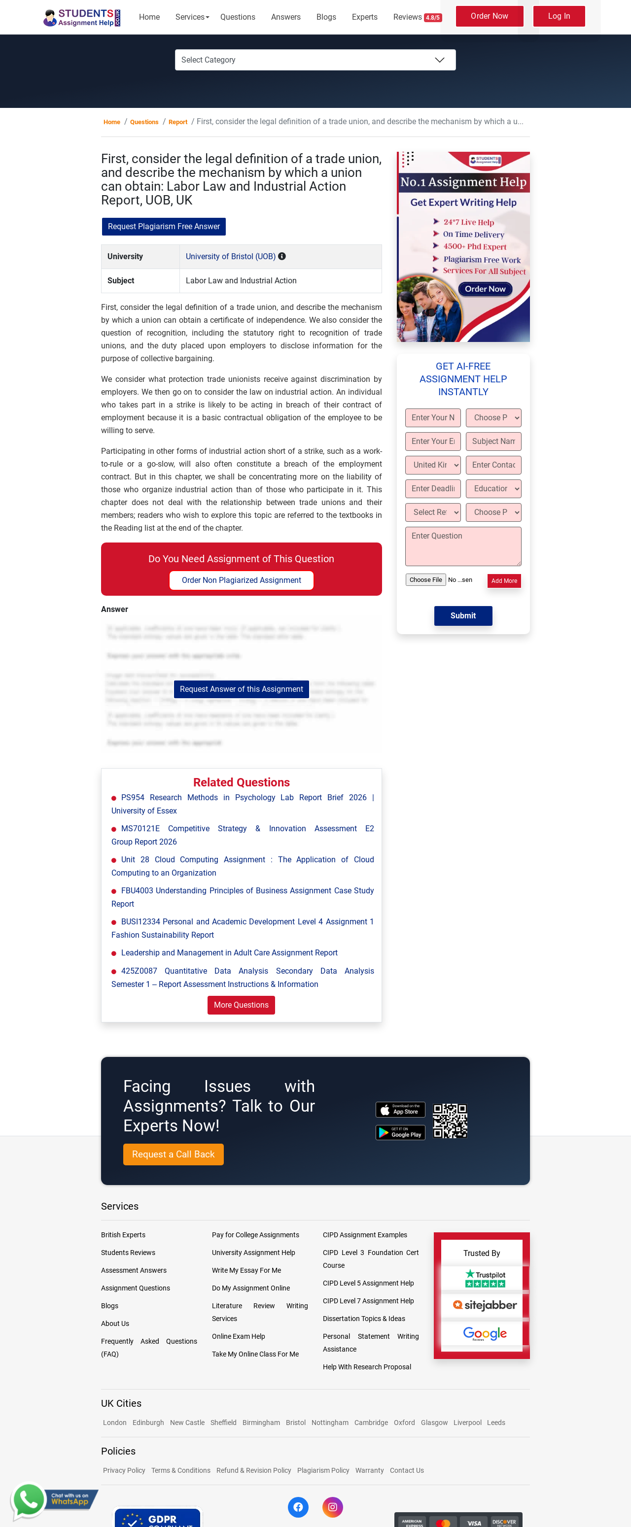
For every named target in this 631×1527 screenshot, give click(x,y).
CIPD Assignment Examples (365, 1235)
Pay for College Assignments (255, 1235)
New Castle (187, 1422)
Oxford (404, 1422)
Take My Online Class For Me (255, 1354)
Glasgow (435, 1422)
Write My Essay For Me (246, 1270)
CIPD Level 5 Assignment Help (368, 1283)
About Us (115, 1323)
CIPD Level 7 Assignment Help (368, 1301)
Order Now (489, 16)
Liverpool (468, 1422)
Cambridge (371, 1422)
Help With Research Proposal (367, 1367)
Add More (504, 580)
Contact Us (407, 1470)
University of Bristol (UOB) (231, 256)
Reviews (418, 17)
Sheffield (223, 1422)
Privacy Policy (124, 1470)
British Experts (123, 1235)
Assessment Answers (134, 1270)
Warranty (369, 1470)
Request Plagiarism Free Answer (164, 226)
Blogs (326, 17)
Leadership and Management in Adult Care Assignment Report (229, 952)
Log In (559, 16)
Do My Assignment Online (251, 1288)
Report (178, 122)
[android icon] (400, 1132)
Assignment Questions (135, 1288)
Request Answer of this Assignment (241, 689)
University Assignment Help (253, 1252)
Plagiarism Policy (323, 1470)
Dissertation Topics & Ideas (364, 1319)
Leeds (496, 1422)
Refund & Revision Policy (253, 1470)
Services (190, 17)
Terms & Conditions (180, 1470)
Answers (286, 17)
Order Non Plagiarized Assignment (241, 580)
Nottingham (330, 1422)
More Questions (241, 1005)
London (115, 1422)
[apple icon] (400, 1109)
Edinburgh (148, 1422)
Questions (237, 17)
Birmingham (261, 1422)
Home (149, 17)
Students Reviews (128, 1252)
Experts (365, 17)
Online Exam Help (238, 1336)
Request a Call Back (173, 1154)
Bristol (296, 1422)
